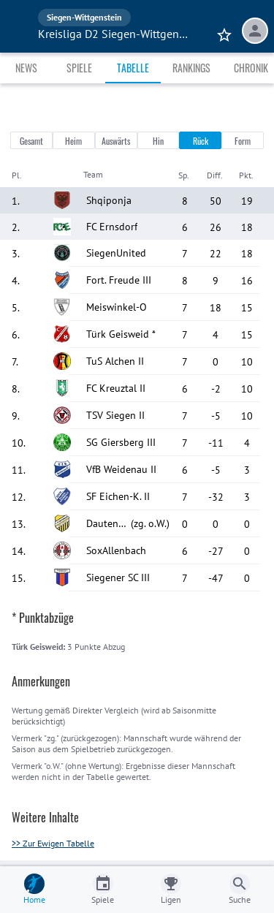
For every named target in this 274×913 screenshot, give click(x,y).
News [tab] (26, 67)
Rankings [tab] (191, 67)
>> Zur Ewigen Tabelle (53, 843)
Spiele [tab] (79, 67)
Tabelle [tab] (133, 67)
